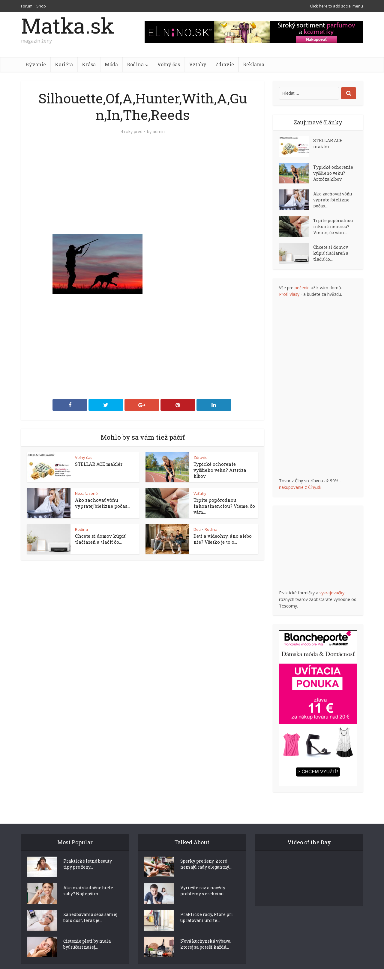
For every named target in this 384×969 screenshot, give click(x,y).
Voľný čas (168, 64)
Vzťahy (197, 64)
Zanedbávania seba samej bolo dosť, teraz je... (90, 907)
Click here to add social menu (336, 6)
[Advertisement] (142, 189)
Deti (197, 529)
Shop (41, 6)
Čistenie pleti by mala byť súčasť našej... (87, 933)
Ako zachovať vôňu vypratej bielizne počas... (102, 503)
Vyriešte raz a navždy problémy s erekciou (202, 880)
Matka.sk (67, 25)
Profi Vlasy (289, 294)
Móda (111, 64)
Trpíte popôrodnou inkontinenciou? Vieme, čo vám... (224, 506)
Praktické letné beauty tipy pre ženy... (87, 853)
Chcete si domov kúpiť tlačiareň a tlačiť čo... (100, 539)
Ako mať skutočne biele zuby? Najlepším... (88, 880)
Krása (89, 64)
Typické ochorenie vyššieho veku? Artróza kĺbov (220, 470)
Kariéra (64, 64)
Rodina (135, 64)
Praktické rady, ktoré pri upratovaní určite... (206, 907)
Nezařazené (86, 493)
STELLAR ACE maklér (98, 464)
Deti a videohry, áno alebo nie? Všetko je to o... (223, 539)
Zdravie (224, 64)
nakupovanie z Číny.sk (300, 487)
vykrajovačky (332, 593)
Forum (26, 6)
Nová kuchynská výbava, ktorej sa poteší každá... (205, 933)
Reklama (253, 64)
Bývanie (36, 64)
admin (159, 131)
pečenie (302, 287)
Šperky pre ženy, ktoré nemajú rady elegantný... (206, 853)
